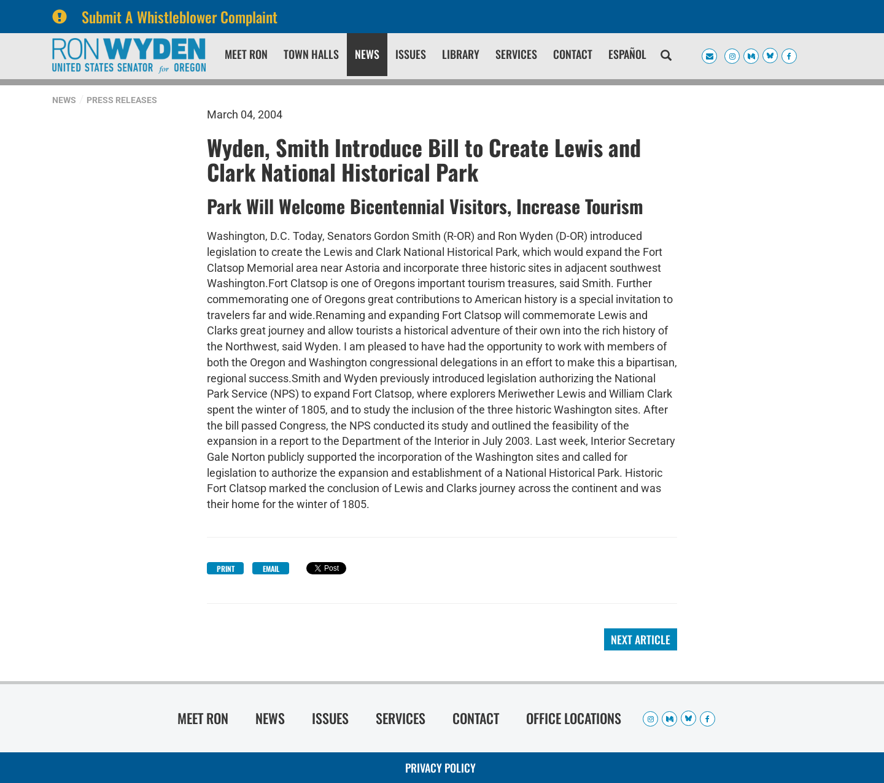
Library (460, 54)
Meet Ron (246, 54)
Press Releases (122, 100)
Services (516, 54)
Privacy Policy (440, 768)
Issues (410, 54)
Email (271, 568)
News (367, 54)
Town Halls (311, 54)
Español (627, 54)
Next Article (640, 639)
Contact (572, 54)
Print (226, 568)
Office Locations (573, 718)
